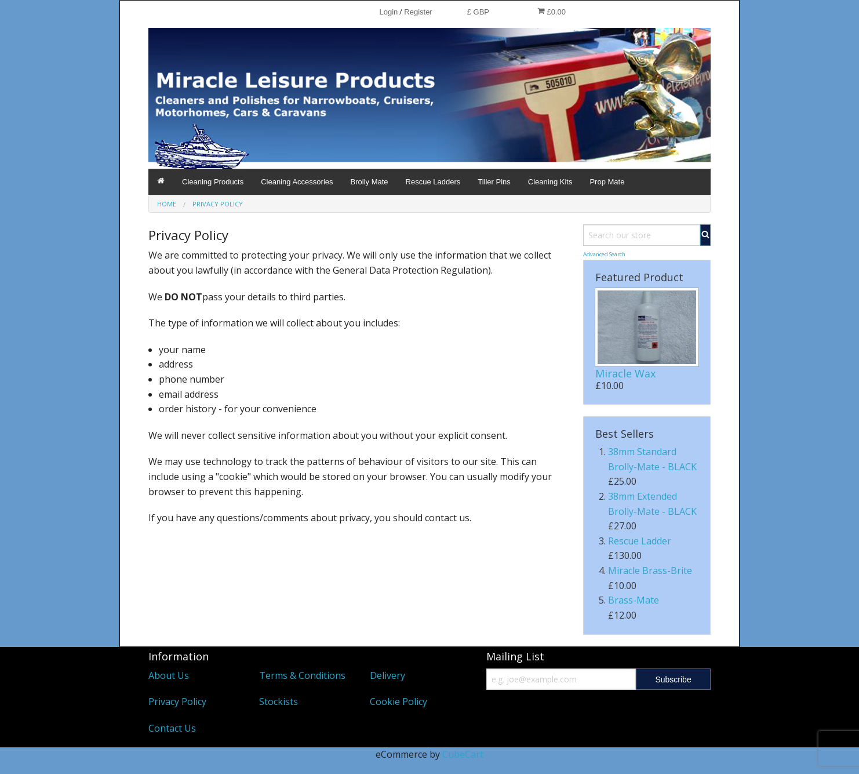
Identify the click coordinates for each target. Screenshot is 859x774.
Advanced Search (604, 254)
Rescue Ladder (639, 541)
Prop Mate (606, 181)
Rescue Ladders (433, 181)
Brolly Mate (369, 181)
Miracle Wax (625, 373)
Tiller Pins (494, 181)
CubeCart (462, 754)
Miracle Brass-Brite (650, 570)
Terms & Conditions (302, 675)
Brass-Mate (633, 600)
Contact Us (172, 728)
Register (418, 12)
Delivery (387, 675)
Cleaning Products (212, 181)
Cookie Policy (398, 701)
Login (388, 12)
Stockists (278, 701)
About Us (168, 675)
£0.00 (551, 11)
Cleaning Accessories (297, 181)
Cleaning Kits (550, 181)
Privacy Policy (177, 701)
